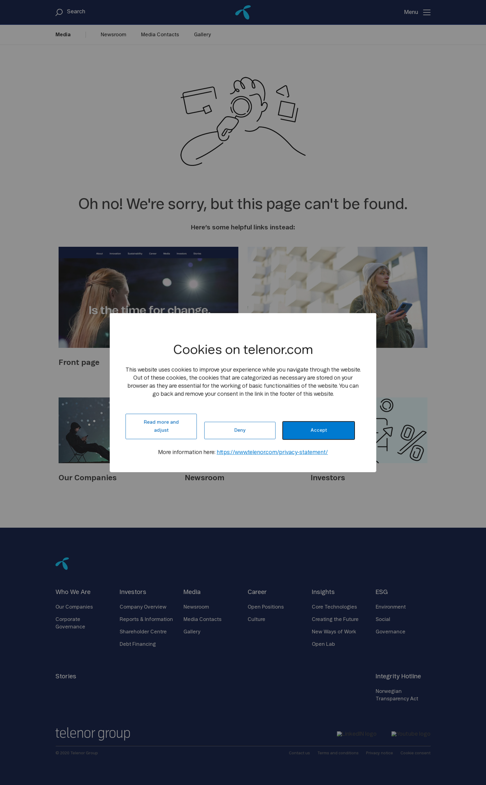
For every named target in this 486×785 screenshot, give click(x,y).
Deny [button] (239, 430)
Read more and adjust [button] (161, 426)
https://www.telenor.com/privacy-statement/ (272, 452)
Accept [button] (319, 430)
